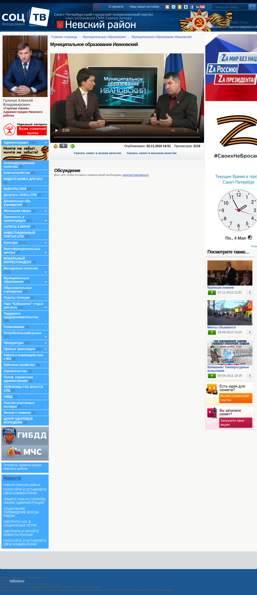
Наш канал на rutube (144, 6)
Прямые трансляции (19, 349)
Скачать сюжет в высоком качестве (152, 153)
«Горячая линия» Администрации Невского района (23, 112)
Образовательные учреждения (18, 289)
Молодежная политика (21, 268)
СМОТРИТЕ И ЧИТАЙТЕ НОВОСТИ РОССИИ (21, 533)
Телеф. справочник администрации (18, 379)
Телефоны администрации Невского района (22, 466)
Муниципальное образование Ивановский (162, 37)
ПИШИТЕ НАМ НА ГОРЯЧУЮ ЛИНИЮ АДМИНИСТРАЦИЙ (24, 501)
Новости (12, 478)
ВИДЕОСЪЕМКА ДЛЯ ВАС (23, 179)
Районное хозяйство (19, 365)
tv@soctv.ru (17, 580)
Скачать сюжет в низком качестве (97, 153)
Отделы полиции (17, 297)
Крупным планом (220, 287)
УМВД (8, 397)
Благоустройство (17, 173)
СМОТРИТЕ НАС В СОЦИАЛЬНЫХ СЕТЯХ (20, 523)
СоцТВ (27, 20)
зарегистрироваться (135, 174)
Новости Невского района (21, 485)
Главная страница (64, 37)
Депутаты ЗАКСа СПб (20, 195)
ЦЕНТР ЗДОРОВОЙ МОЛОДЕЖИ (18, 420)
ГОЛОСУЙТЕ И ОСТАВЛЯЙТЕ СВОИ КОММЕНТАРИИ (25, 491)
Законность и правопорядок (15, 218)
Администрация (16, 142)
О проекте (116, 6)
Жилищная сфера (17, 211)
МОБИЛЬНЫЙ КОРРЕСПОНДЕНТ (18, 260)
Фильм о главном (17, 412)
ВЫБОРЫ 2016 (15, 189)
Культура (10, 242)
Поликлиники (14, 327)
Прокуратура (13, 343)
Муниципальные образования (16, 280)
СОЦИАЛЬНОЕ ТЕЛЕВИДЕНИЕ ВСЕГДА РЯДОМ (21, 512)
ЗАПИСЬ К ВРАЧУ (17, 227)
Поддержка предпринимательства (21, 315)
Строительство (15, 371)
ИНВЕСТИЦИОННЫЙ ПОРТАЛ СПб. (19, 234)
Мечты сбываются (221, 327)
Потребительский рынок (22, 333)
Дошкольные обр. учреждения (17, 202)
